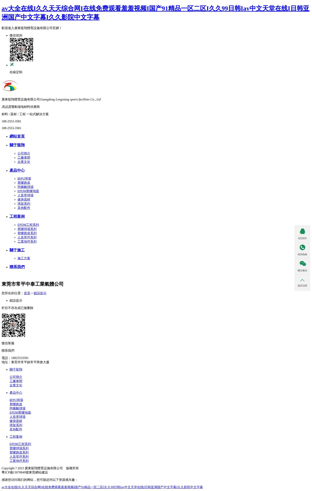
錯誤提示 (40, 293)
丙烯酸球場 (25, 187)
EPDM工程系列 (28, 224)
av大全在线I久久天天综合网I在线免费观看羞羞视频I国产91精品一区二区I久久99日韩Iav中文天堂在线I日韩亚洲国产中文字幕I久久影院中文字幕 (102, 487)
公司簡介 (24, 153)
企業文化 (24, 161)
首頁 (27, 293)
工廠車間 (24, 157)
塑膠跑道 (24, 182)
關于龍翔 (16, 369)
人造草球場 (25, 195)
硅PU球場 (24, 178)
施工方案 (24, 258)
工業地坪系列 (27, 241)
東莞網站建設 (38, 472)
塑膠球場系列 (27, 229)
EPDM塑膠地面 (28, 191)
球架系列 (24, 203)
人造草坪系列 (27, 237)
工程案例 (16, 436)
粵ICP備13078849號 (15, 472)
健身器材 (24, 199)
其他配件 (24, 208)
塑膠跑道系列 (27, 233)
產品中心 (16, 392)
